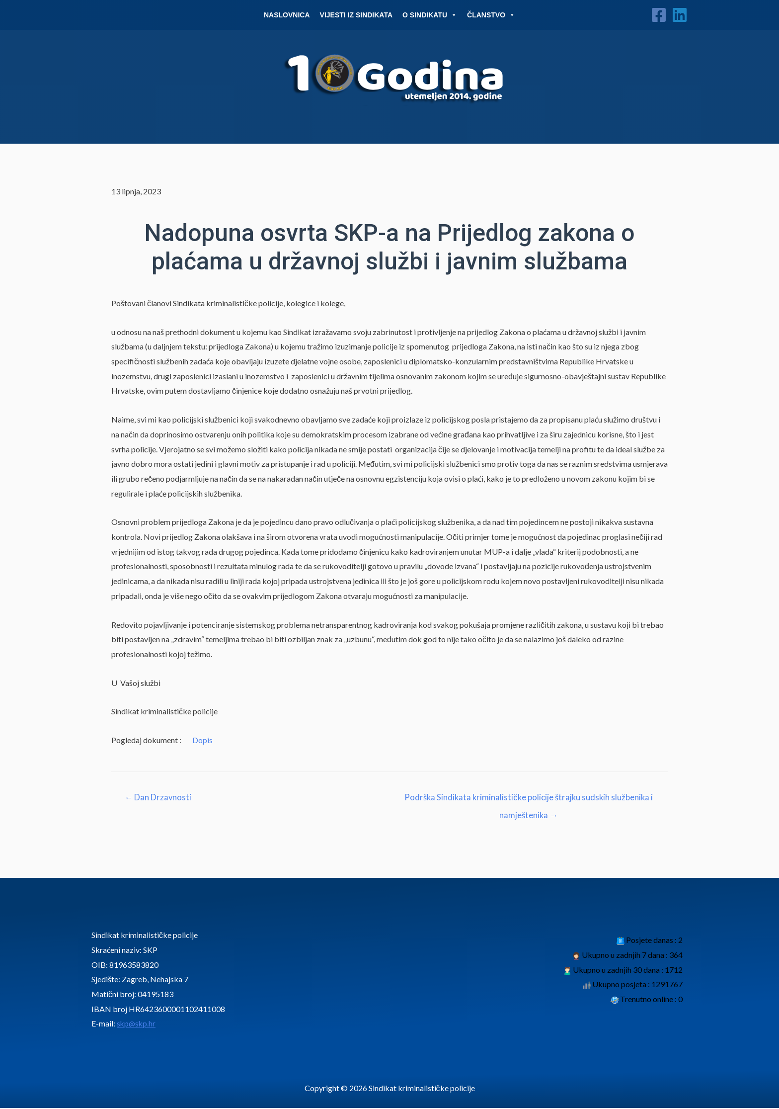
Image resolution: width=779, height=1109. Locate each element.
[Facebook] (659, 15)
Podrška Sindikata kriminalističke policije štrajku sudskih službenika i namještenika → (529, 800)
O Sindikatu (429, 15)
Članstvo (491, 15)
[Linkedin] (680, 15)
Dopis (202, 740)
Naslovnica (287, 15)
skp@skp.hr (137, 1024)
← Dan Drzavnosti (159, 797)
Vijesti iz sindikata (356, 15)
